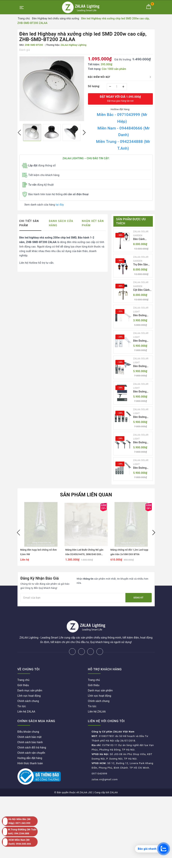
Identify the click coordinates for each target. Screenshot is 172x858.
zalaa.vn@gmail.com (105, 767)
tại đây (60, 204)
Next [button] (84, 132)
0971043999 (99, 761)
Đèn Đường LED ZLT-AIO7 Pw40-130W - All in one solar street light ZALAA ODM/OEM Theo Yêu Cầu (142, 468)
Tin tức (21, 693)
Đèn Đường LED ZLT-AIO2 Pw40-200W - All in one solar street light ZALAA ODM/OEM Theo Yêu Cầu (142, 341)
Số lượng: (94, 86)
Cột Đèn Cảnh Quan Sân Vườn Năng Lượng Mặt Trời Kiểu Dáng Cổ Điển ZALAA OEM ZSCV (142, 290)
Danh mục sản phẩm (29, 678)
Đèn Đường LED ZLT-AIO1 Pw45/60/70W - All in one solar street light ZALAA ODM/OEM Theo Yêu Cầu (142, 315)
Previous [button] (19, 132)
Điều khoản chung (28, 719)
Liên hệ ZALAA (26, 699)
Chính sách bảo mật (29, 724)
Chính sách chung (28, 688)
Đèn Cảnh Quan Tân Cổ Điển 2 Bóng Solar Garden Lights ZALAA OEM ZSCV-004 (141, 239)
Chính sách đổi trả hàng (31, 735)
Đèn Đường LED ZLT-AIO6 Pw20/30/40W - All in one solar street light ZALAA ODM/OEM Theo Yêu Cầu (142, 442)
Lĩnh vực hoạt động (29, 683)
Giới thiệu (23, 672)
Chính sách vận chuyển (31, 740)
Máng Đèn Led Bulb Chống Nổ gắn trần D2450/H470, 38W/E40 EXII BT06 (84, 554)
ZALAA (114, 780)
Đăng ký (138, 597)
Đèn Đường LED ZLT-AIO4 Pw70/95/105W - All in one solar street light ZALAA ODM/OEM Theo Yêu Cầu (142, 392)
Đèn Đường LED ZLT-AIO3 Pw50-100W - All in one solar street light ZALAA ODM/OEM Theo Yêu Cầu (142, 366)
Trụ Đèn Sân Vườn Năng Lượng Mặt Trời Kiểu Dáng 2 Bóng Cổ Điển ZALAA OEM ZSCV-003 (142, 265)
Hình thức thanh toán (30, 750)
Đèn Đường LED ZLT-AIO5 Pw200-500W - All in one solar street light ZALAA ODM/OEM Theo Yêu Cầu (142, 417)
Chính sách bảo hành (30, 729)
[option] (51, 88)
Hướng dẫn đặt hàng (29, 745)
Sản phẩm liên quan (86, 495)
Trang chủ (23, 667)
